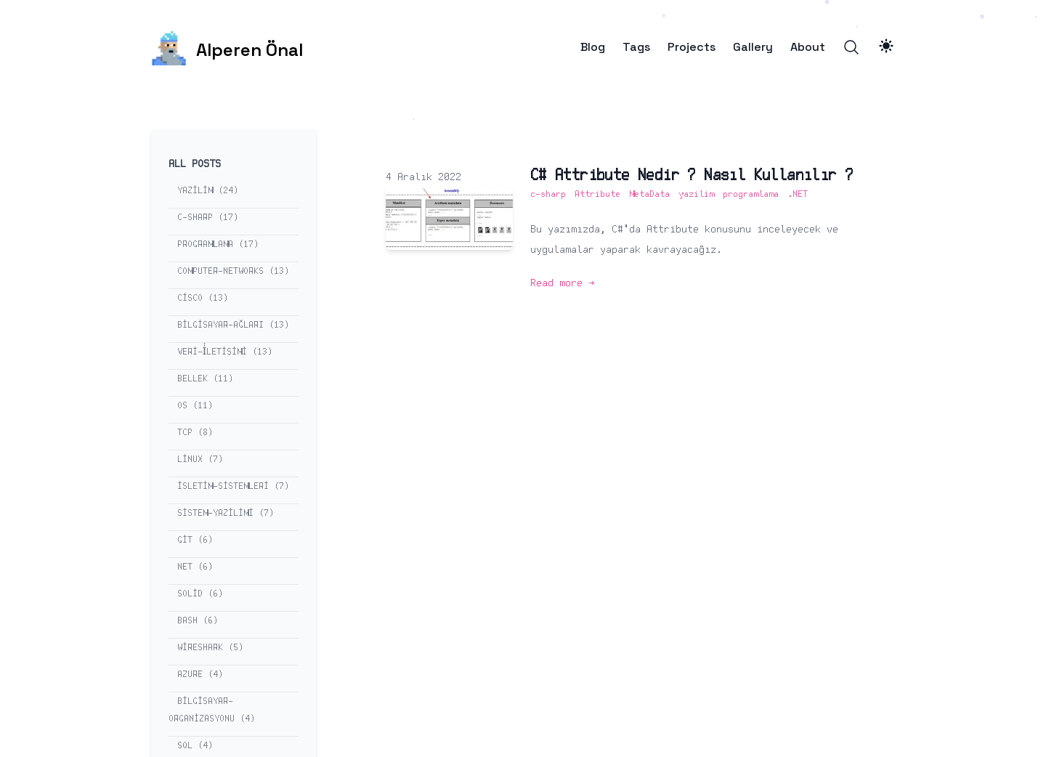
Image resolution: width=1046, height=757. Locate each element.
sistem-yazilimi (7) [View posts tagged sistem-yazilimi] (225, 513)
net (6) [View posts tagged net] (195, 567)
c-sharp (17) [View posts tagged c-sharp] (207, 217)
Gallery (753, 47)
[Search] (851, 47)
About (807, 47)
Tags (636, 47)
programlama (751, 194)
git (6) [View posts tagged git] (195, 540)
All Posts (195, 164)
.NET (797, 194)
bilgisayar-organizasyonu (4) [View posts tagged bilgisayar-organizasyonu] (212, 710)
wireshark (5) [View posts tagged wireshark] (210, 647)
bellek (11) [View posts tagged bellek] (205, 378)
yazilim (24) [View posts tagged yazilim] (207, 190)
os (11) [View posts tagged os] (195, 405)
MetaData (649, 194)
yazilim (696, 194)
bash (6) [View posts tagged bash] (197, 620)
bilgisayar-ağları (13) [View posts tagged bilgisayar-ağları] (233, 325)
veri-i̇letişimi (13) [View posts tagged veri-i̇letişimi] (224, 352)
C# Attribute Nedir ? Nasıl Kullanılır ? (692, 176)
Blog (592, 47)
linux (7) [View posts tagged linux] (200, 459)
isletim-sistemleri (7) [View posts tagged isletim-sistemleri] (233, 486)
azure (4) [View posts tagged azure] (200, 674)
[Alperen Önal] (227, 47)
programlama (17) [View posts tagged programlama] (218, 244)
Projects (691, 47)
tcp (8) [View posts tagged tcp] (195, 432)
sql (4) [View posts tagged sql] (195, 745)
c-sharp (548, 194)
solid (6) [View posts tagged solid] (200, 593)
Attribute (597, 194)
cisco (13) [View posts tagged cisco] (202, 298)
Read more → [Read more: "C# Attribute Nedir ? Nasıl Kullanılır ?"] (562, 283)
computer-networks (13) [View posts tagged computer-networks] (233, 271)
